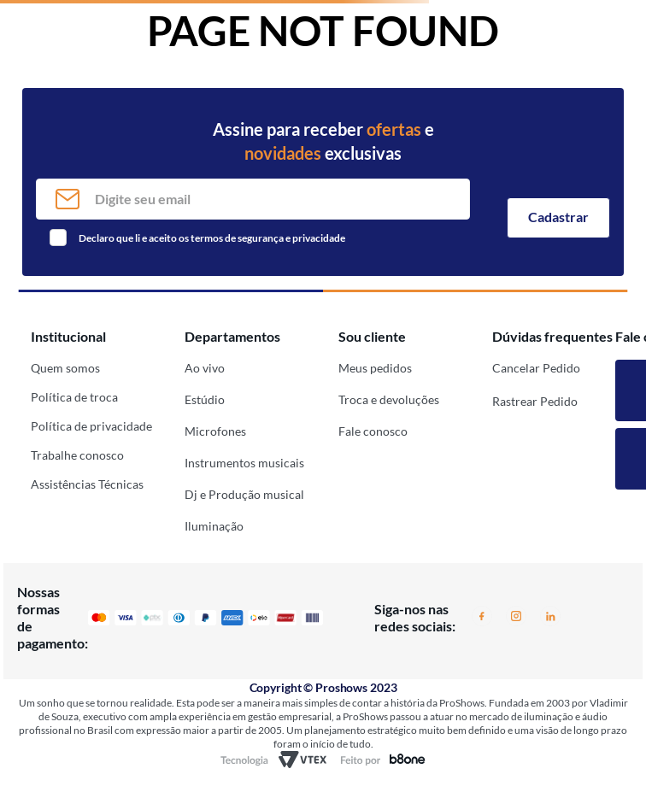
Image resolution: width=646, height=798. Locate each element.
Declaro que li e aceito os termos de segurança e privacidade (212, 238)
